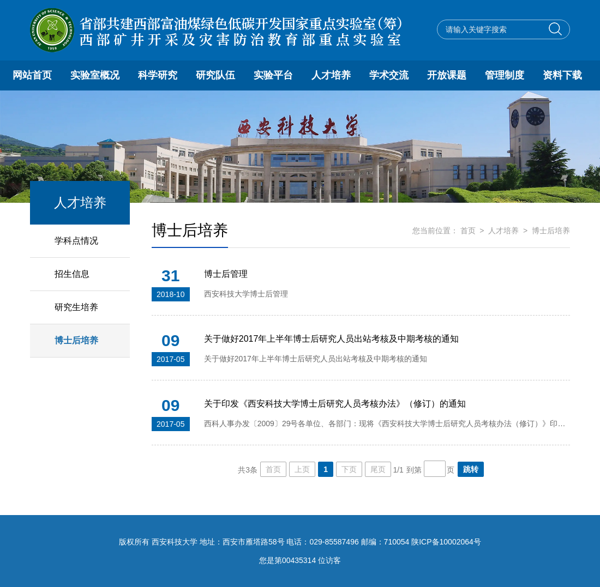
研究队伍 (215, 75)
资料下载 (562, 75)
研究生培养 (76, 307)
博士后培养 (76, 340)
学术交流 (389, 75)
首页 (468, 230)
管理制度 (504, 75)
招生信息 (72, 274)
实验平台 (273, 75)
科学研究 (157, 75)
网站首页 (32, 75)
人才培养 (331, 75)
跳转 (470, 469)
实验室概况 (94, 75)
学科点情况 (76, 240)
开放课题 (446, 75)
